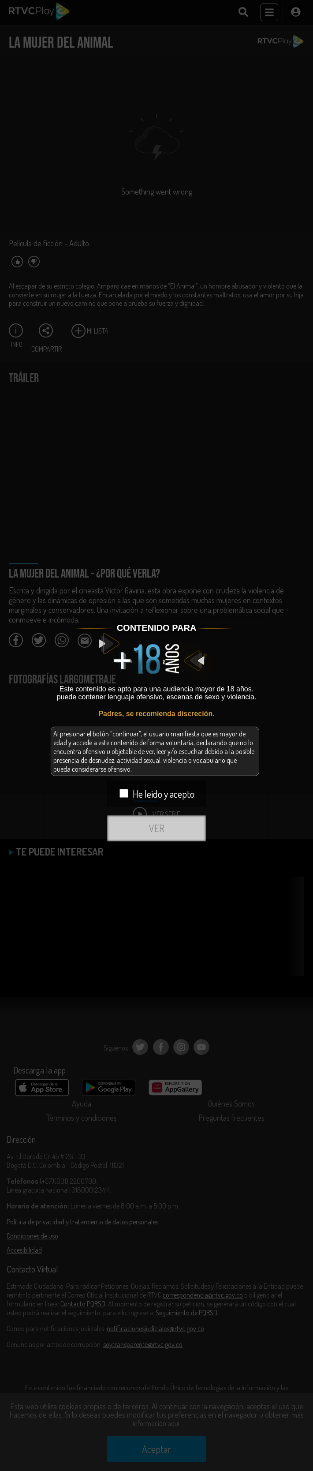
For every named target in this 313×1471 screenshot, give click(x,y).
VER (156, 828)
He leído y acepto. (157, 794)
